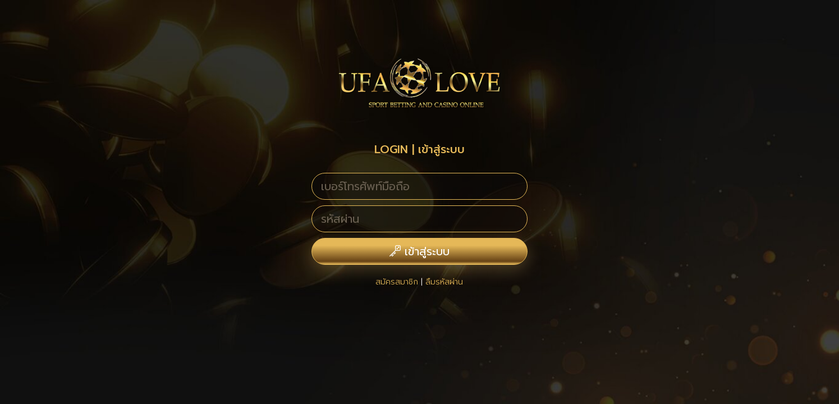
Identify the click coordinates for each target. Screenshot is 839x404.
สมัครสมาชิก (396, 282)
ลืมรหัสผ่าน (444, 282)
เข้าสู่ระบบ (419, 251)
